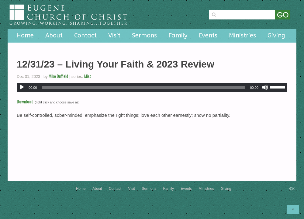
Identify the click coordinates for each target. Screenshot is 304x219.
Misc (88, 76)
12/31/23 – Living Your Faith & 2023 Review (115, 64)
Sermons (144, 35)
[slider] (143, 87)
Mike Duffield (58, 76)
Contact (85, 35)
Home (25, 35)
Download (25, 101)
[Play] (22, 87)
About (54, 35)
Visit (114, 35)
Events (208, 35)
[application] (152, 87)
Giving (276, 35)
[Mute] (265, 87)
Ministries (242, 35)
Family (177, 35)
